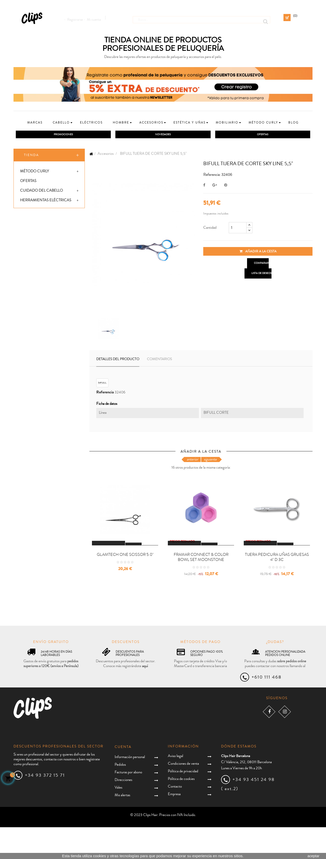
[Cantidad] (238, 229)
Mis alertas (122, 827)
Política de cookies (181, 811)
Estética (28, 240)
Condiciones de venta (183, 795)
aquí (145, 698)
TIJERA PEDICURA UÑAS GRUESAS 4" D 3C (277, 589)
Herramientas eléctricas (45, 201)
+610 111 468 (266, 708)
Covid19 (28, 288)
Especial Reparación (41, 298)
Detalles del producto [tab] (117, 360)
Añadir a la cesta (258, 252)
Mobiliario (31, 249)
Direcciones (123, 811)
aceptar (313, 856)
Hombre (28, 211)
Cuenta (123, 778)
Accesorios (32, 230)
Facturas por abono (128, 804)
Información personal (130, 788)
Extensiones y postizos (43, 259)
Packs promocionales (43, 278)
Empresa (174, 826)
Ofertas (28, 182)
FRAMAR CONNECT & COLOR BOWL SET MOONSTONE (201, 589)
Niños (26, 220)
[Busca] (201, 17)
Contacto (175, 818)
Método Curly (34, 172)
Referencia (105, 393)
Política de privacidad (183, 803)
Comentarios (159, 360)
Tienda (31, 156)
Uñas (25, 269)
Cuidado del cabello (41, 191)
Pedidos (120, 796)
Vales (118, 819)
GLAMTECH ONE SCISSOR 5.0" (125, 586)
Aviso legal (175, 788)
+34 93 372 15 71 (45, 807)
